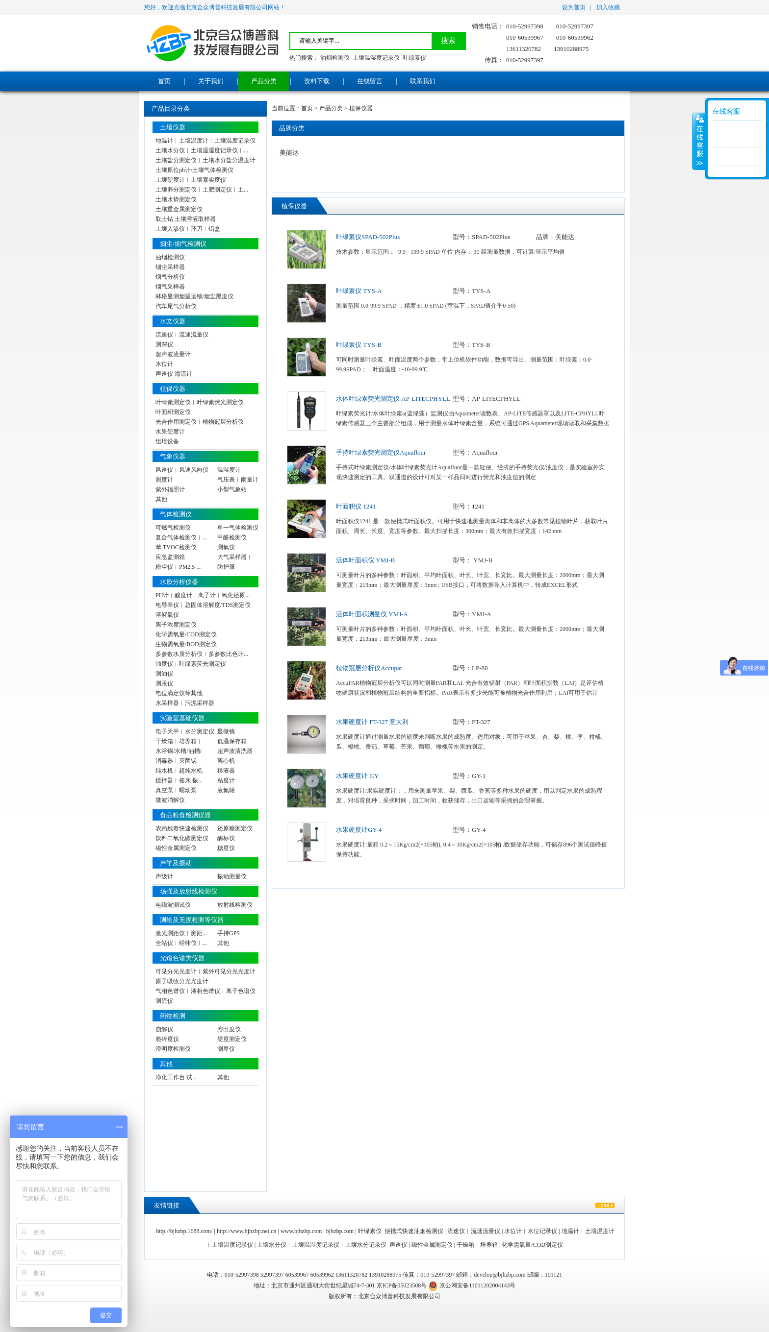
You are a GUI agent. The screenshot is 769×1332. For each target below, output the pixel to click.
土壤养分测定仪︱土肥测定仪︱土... (201, 189)
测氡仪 (226, 547)
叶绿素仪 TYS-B (359, 344)
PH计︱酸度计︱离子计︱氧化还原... (202, 595)
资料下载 (317, 81)
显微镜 (226, 731)
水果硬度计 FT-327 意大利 (372, 722)
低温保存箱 (232, 741)
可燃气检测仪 (173, 527)
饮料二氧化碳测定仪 (181, 838)
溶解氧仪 (167, 614)
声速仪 (398, 1244)
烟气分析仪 (170, 276)
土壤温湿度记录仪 (376, 57)
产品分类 (264, 81)
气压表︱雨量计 (237, 479)
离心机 (226, 760)
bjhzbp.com (340, 1231)
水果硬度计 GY (357, 775)
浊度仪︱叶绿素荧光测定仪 (190, 663)
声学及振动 (176, 863)
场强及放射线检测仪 (188, 891)
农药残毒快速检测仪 (181, 828)
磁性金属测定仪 (176, 848)
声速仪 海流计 (173, 373)
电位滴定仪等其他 (179, 693)
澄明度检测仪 (173, 1048)
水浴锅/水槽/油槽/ (178, 751)
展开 (699, 141)
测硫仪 (164, 1000)
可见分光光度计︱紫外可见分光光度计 (205, 971)
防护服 (226, 566)
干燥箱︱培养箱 (477, 1244)
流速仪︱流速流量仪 (181, 334)
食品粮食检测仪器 (185, 815)
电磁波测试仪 (173, 904)
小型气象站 (232, 489)
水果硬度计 (170, 431)
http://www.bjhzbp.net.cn (247, 1231)
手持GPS (228, 933)
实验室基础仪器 (182, 718)
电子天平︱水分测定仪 (184, 731)
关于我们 (211, 81)
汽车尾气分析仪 (176, 306)
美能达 (289, 152)
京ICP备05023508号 (402, 1285)
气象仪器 (172, 456)
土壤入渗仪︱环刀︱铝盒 (187, 228)
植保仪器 (172, 388)
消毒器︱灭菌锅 (176, 760)
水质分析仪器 (179, 581)
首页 (164, 81)
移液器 (226, 770)
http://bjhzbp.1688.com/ (184, 1231)
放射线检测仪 (235, 904)
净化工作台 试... (176, 1077)
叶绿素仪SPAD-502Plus (368, 237)
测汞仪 (164, 683)
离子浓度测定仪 (176, 624)
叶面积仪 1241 (356, 506)
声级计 (164, 876)
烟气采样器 (170, 286)
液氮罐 (226, 790)
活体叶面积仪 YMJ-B (365, 560)
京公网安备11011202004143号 (471, 1285)
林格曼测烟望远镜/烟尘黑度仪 (194, 296)
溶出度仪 (229, 1029)
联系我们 (423, 81)
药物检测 (172, 1015)
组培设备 (167, 441)
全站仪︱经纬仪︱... (181, 943)
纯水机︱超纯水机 (179, 770)
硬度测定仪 (232, 1039)
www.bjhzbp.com (301, 1231)
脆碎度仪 (167, 1039)
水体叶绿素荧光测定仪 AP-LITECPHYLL (393, 398)
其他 (161, 499)
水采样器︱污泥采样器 (184, 703)
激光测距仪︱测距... (181, 933)
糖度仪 (226, 848)
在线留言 (370, 81)
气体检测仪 (176, 514)
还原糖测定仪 (235, 828)
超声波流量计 (173, 354)
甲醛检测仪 (232, 537)
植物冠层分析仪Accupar (369, 668)
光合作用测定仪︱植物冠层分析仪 (199, 421)
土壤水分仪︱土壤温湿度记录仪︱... (201, 150)
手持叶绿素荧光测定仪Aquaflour (381, 452)
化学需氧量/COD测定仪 (186, 634)
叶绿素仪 (414, 57)
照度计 (164, 479)
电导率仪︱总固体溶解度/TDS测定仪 (203, 605)
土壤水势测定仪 (176, 199)
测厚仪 (226, 1048)
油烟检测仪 (335, 57)
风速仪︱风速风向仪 (181, 469)
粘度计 (226, 780)
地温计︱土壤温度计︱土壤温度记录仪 (205, 140)
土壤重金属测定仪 (179, 209)
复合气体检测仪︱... (181, 537)
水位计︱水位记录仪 (530, 1231)
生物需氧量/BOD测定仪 (186, 644)
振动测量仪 (232, 876)
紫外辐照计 (170, 489)
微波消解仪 (170, 800)
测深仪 (164, 344)
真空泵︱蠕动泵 (176, 790)
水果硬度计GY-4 (359, 829)
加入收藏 (608, 7)
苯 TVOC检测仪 (176, 547)
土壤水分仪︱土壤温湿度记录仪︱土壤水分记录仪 (321, 1244)
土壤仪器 (172, 127)
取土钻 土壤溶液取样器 (185, 219)
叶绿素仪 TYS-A (359, 290)
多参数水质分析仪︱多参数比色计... (201, 654)
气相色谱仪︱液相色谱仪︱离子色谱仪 (205, 991)
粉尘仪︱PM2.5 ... (178, 566)
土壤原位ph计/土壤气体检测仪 (194, 170)
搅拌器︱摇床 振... (179, 780)
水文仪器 (172, 321)
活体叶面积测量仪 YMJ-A (372, 614)
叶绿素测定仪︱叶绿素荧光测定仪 (199, 402)
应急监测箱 (170, 557)
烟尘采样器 (170, 267)
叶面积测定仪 (173, 412)
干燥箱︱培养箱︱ (179, 741)
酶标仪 (226, 838)
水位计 (164, 364)
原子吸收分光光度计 (181, 981)
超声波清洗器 (235, 751)
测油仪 (164, 673)
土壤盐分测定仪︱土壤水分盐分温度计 (205, 160)
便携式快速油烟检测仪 (413, 1231)
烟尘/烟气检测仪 (183, 243)
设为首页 (574, 7)
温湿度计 (229, 469)
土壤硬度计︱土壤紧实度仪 (190, 179)
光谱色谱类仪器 (182, 958)
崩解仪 (164, 1029)
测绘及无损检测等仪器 (192, 919)
